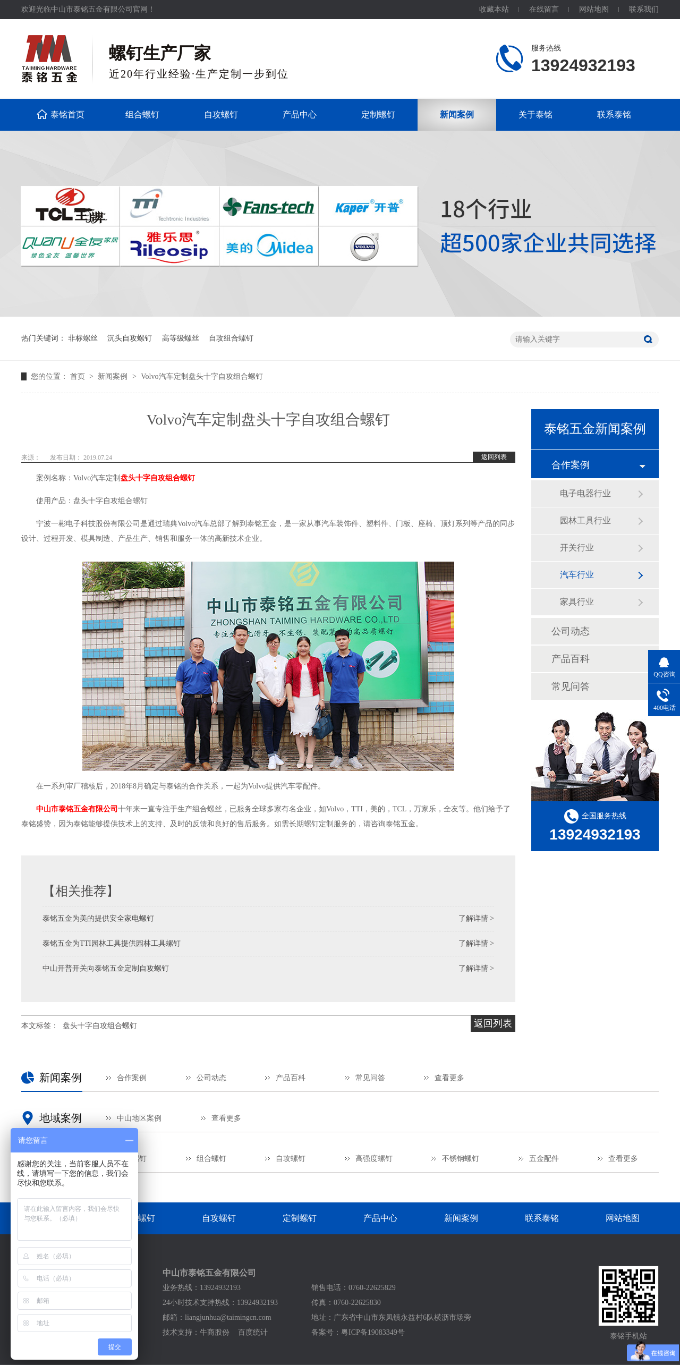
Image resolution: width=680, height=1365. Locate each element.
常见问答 (570, 686)
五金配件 (544, 1159)
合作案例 (570, 465)
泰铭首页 (67, 114)
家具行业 (577, 601)
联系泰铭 (614, 114)
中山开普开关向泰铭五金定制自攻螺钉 (105, 968)
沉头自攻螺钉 (129, 338)
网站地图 (594, 9)
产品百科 (570, 659)
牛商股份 (215, 1332)
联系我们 (644, 9)
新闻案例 (457, 114)
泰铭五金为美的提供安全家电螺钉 (98, 918)
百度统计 (253, 1332)
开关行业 (577, 547)
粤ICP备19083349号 (373, 1332)
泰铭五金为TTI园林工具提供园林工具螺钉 (111, 943)
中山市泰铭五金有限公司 (77, 809)
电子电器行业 (585, 493)
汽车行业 (577, 574)
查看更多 (449, 1078)
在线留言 (544, 9)
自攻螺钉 (221, 114)
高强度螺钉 (374, 1159)
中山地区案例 (139, 1118)
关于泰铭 (535, 114)
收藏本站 (494, 9)
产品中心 (300, 114)
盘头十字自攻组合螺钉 (158, 478)
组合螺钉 (142, 114)
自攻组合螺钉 (231, 338)
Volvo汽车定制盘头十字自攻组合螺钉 (201, 376)
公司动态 (570, 631)
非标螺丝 (83, 338)
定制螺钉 (378, 114)
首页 (78, 376)
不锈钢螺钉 (460, 1159)
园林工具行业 (585, 520)
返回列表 (494, 457)
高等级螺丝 (180, 338)
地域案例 (60, 1118)
